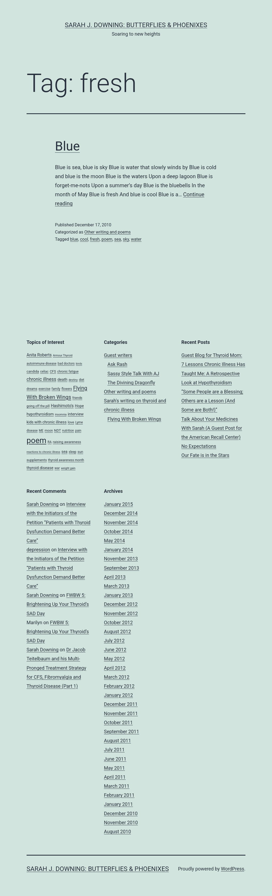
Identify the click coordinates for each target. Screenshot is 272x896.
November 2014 (121, 522)
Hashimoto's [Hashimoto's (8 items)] (62, 405)
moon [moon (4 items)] (49, 430)
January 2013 (118, 595)
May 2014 (114, 540)
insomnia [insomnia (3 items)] (61, 414)
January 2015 (118, 504)
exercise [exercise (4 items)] (44, 389)
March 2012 (116, 677)
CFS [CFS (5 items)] (53, 371)
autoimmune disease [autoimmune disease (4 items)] (41, 363)
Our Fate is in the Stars (205, 455)
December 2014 (121, 513)
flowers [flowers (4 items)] (67, 389)
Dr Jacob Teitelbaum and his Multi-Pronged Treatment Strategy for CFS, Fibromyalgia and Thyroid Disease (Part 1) (56, 668)
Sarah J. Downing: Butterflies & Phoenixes (136, 25)
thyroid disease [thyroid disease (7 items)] (40, 467)
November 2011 (121, 713)
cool (84, 239)
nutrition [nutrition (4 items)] (68, 430)
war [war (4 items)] (57, 468)
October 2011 (118, 722)
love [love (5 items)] (71, 422)
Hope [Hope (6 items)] (79, 406)
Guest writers (118, 355)
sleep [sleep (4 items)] (72, 452)
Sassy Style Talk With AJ (133, 373)
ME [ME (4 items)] (41, 430)
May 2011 (114, 768)
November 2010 (121, 822)
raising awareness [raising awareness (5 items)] (67, 442)
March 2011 (116, 786)
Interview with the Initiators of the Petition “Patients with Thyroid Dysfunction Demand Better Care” (59, 522)
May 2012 (114, 658)
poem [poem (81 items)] (36, 440)
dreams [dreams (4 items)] (32, 389)
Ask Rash (118, 364)
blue (74, 239)
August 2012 (117, 631)
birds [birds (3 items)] (79, 363)
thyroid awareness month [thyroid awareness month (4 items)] (66, 460)
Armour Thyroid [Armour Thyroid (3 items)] (62, 355)
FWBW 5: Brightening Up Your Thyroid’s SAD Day (58, 604)
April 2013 (115, 577)
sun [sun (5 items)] (80, 452)
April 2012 (115, 668)
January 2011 (118, 804)
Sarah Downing (42, 504)
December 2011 (121, 704)
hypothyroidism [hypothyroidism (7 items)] (40, 414)
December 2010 (121, 813)
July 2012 (114, 640)
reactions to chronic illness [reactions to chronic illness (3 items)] (43, 452)
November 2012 (121, 613)
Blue (67, 146)
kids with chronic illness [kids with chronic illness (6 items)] (46, 422)
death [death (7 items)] (62, 379)
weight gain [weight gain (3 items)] (68, 468)
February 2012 (119, 686)
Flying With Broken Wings (134, 419)
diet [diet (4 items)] (81, 380)
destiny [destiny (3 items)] (73, 380)
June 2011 (115, 759)
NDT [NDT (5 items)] (57, 430)
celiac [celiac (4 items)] (44, 371)
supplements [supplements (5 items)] (37, 460)
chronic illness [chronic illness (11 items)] (41, 379)
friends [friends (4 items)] (77, 398)
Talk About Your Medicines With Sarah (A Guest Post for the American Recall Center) (211, 428)
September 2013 (121, 568)
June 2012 (115, 649)
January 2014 (118, 549)
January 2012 (118, 695)
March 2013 (116, 586)
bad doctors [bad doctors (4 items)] (66, 363)
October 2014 (118, 531)
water (136, 239)
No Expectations (198, 446)
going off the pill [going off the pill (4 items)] (38, 406)
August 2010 (117, 831)
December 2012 (121, 604)
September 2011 (121, 731)
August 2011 (117, 740)
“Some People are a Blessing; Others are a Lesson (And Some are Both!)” (212, 400)
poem (106, 239)
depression (38, 549)
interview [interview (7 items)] (76, 414)
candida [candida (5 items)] (33, 371)
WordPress (232, 869)
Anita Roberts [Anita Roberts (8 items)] (39, 354)
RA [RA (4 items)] (50, 442)
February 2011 (119, 795)
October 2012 (118, 622)
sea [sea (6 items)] (64, 451)
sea (117, 239)
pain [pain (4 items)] (78, 430)
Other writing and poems (107, 232)
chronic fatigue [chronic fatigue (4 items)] (67, 371)
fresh (95, 239)
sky (126, 239)
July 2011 (114, 749)
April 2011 (115, 777)
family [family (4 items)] (56, 389)
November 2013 (121, 558)
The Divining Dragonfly (131, 382)
